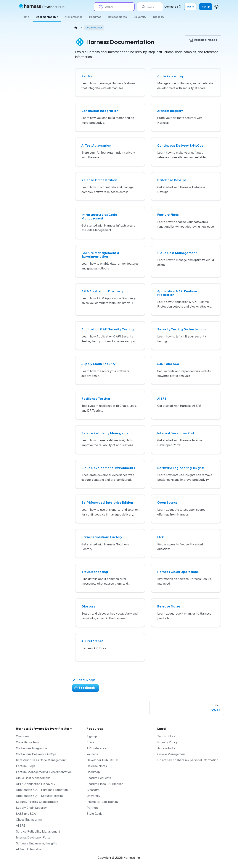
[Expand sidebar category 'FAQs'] (57, 293)
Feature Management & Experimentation (44, 772)
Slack (91, 742)
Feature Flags (25, 766)
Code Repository (27, 742)
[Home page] (75, 27)
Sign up (92, 736)
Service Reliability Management (38, 831)
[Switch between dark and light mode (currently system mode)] (216, 7)
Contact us (172, 6)
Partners (93, 808)
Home (25, 17)
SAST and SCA (26, 814)
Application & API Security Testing (39, 796)
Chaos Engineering (29, 820)
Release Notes (117, 17)
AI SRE (20, 826)
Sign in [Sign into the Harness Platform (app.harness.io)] (190, 6)
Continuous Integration (31, 748)
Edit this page (83, 680)
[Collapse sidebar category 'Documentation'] (54, 31)
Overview (22, 736)
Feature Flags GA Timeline (105, 784)
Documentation (47, 17)
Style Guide (94, 814)
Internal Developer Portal (33, 837)
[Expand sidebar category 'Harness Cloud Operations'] (57, 312)
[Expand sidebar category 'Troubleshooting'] (57, 302)
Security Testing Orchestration (37, 802)
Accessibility (166, 748)
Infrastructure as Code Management (41, 760)
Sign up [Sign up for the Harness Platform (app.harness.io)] (206, 6)
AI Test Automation (29, 849)
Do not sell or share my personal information (187, 760)
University (140, 17)
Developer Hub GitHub (102, 760)
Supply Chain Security (31, 808)
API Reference (74, 17)
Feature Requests (99, 778)
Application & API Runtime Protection (42, 790)
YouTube (92, 754)
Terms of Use (166, 736)
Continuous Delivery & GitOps (36, 754)
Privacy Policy (167, 742)
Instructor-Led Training (102, 802)
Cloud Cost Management (33, 778)
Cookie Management (171, 754)
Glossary (159, 17)
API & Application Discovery (35, 784)
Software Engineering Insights (36, 843)
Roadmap (95, 17)
